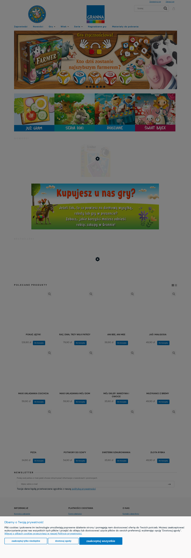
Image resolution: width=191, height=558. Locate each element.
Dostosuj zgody (63, 541)
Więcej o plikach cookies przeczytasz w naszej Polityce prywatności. (43, 533)
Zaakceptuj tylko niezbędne (26, 541)
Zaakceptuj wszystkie (100, 541)
